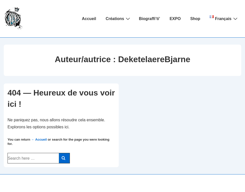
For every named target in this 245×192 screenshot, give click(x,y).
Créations (119, 18)
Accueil (89, 19)
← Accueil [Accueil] (39, 139)
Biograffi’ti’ (149, 19)
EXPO (175, 19)
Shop (195, 19)
